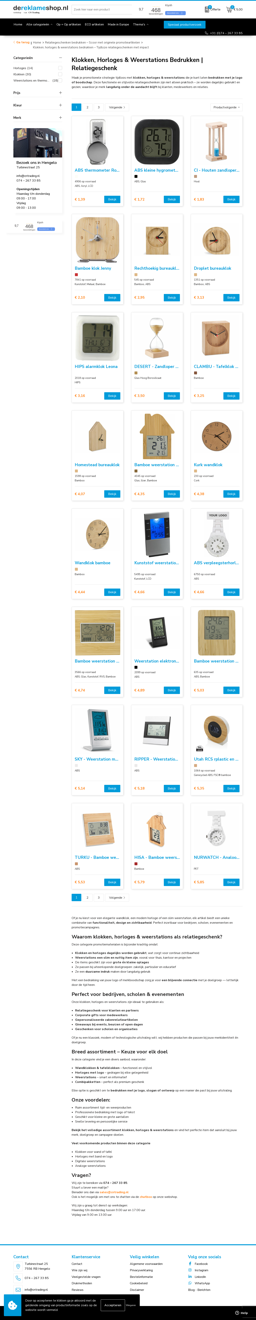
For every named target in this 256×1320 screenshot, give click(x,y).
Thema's (139, 24)
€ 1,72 (139, 199)
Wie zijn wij (79, 1270)
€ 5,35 (199, 788)
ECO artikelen (94, 24)
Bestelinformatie (141, 1277)
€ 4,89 (139, 690)
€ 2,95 (139, 297)
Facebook (198, 1264)
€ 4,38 (199, 494)
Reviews (77, 1290)
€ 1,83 (199, 199)
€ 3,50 (139, 396)
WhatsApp (199, 1283)
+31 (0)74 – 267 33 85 (226, 33)
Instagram (198, 1270)
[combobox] (102, 9)
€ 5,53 (80, 882)
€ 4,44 (80, 592)
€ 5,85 (199, 882)
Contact (77, 1264)
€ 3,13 (199, 297)
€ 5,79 (139, 882)
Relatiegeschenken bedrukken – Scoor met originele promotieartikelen (92, 42)
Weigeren (131, 1305)
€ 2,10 (80, 297)
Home (37, 42)
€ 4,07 (80, 494)
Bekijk (112, 199)
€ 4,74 (80, 690)
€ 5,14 (80, 788)
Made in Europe (118, 24)
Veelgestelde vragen (86, 1277)
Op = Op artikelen (68, 24)
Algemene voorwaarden (146, 1264)
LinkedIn (197, 1277)
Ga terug (23, 42)
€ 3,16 (80, 396)
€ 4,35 (139, 494)
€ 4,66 (139, 592)
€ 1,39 (80, 199)
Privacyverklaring (141, 1270)
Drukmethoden (82, 1283)
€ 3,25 (199, 396)
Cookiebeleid (139, 1283)
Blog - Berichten (199, 1290)
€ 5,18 (139, 788)
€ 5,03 (199, 690)
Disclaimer (137, 1290)
